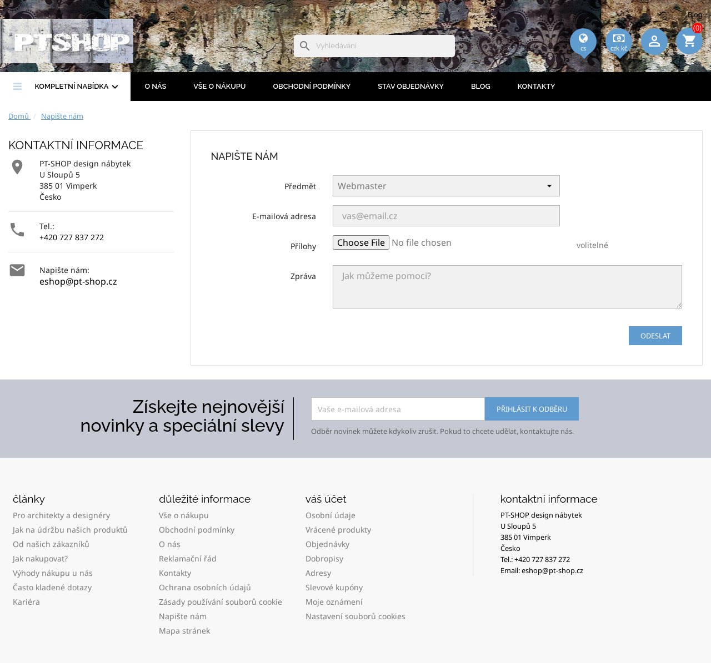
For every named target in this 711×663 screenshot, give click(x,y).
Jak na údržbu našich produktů (70, 529)
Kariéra (26, 601)
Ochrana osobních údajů (205, 587)
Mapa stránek (184, 630)
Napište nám (183, 616)
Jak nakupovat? (40, 558)
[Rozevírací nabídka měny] (618, 56)
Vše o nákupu (219, 86)
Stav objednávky (411, 86)
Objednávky (327, 544)
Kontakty (536, 86)
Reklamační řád (188, 558)
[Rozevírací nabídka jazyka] (583, 56)
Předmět (300, 186)
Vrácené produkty (338, 529)
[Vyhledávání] (374, 46)
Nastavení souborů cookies (355, 616)
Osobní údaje (331, 515)
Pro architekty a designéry (61, 515)
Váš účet (326, 499)
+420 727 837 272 (71, 237)
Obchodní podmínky (312, 86)
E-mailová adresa (284, 216)
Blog (695, 14)
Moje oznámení (334, 601)
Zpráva (303, 276)
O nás (155, 86)
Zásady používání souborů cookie (220, 601)
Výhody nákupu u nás (53, 573)
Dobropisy (324, 558)
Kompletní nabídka (77, 87)
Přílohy (303, 246)
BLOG (480, 86)
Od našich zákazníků (51, 544)
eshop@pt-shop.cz (78, 281)
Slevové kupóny (334, 587)
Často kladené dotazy (52, 587)
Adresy (318, 573)
